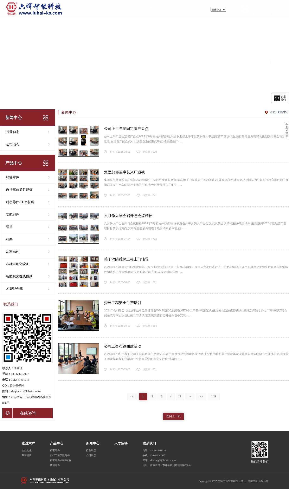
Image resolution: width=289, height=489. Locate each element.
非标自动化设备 (17, 264)
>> (201, 396)
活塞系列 (12, 251)
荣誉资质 (27, 455)
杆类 (9, 239)
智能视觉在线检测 (19, 276)
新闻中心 (283, 112)
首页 (273, 112)
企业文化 (27, 450)
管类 (9, 227)
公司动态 (12, 144)
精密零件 (12, 177)
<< (132, 396)
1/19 (213, 396)
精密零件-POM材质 (20, 202)
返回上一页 (173, 416)
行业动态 (12, 132)
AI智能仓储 (14, 288)
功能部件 (12, 214)
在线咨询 (19, 413)
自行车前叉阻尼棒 (19, 189)
